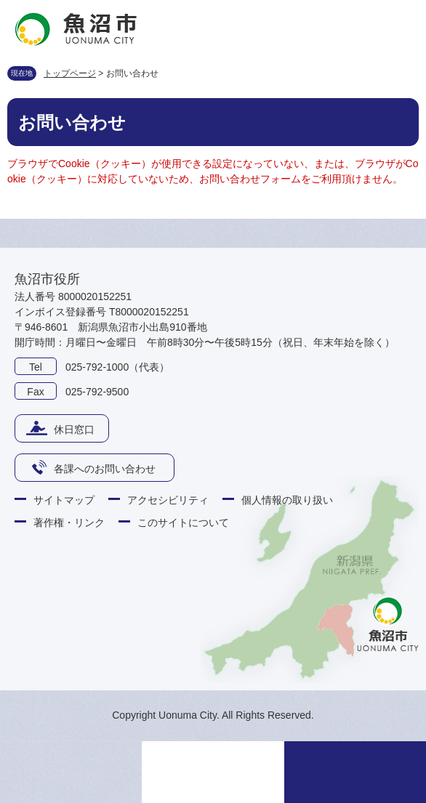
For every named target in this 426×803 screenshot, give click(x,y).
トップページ (70, 73)
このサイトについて (183, 522)
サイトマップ (64, 500)
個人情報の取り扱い (287, 500)
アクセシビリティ (168, 500)
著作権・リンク (69, 522)
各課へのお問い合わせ (105, 469)
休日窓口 (74, 429)
